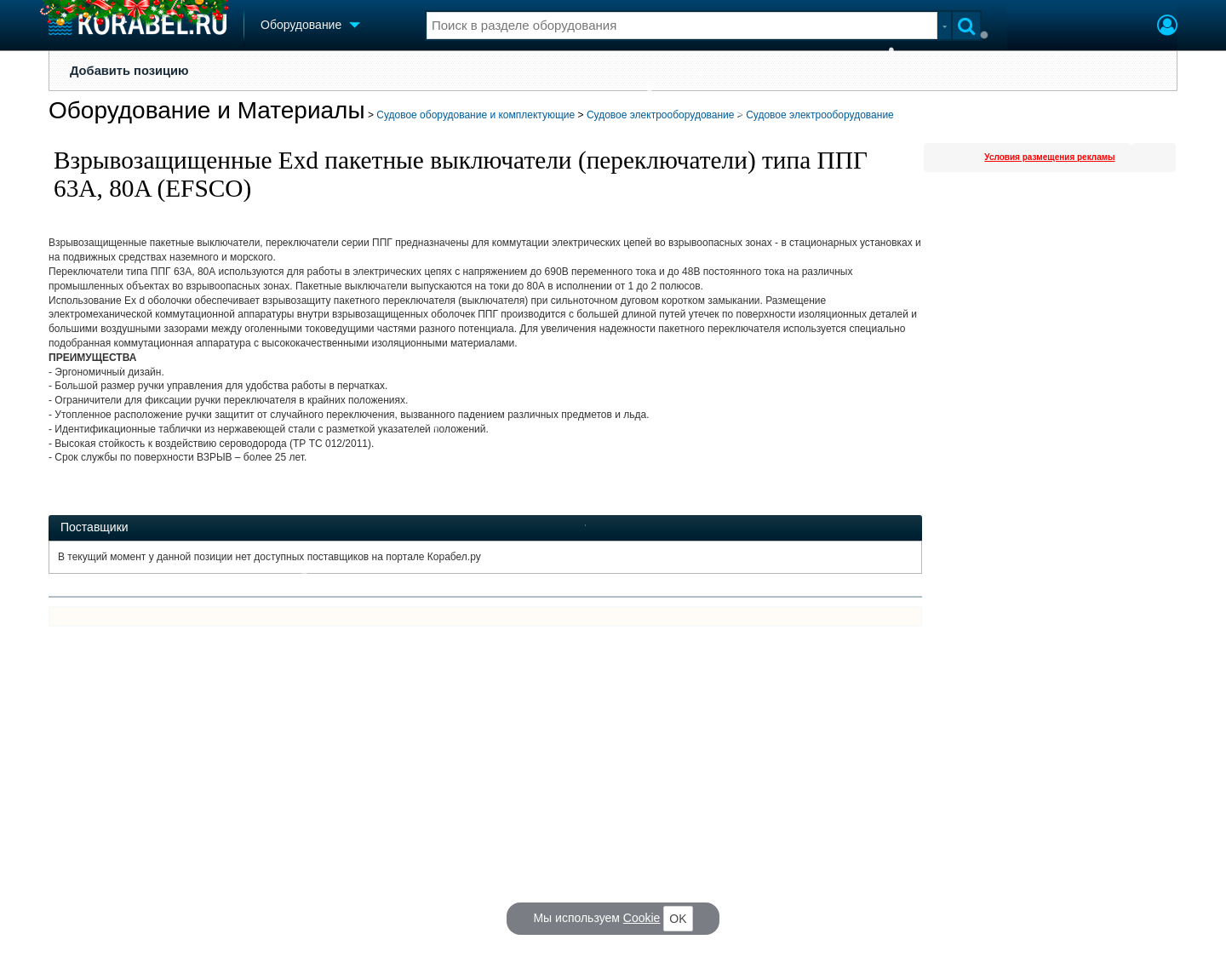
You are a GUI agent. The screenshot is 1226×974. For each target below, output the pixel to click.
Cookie (642, 918)
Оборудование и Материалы (207, 110)
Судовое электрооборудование (661, 115)
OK (677, 918)
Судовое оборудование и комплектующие (475, 115)
